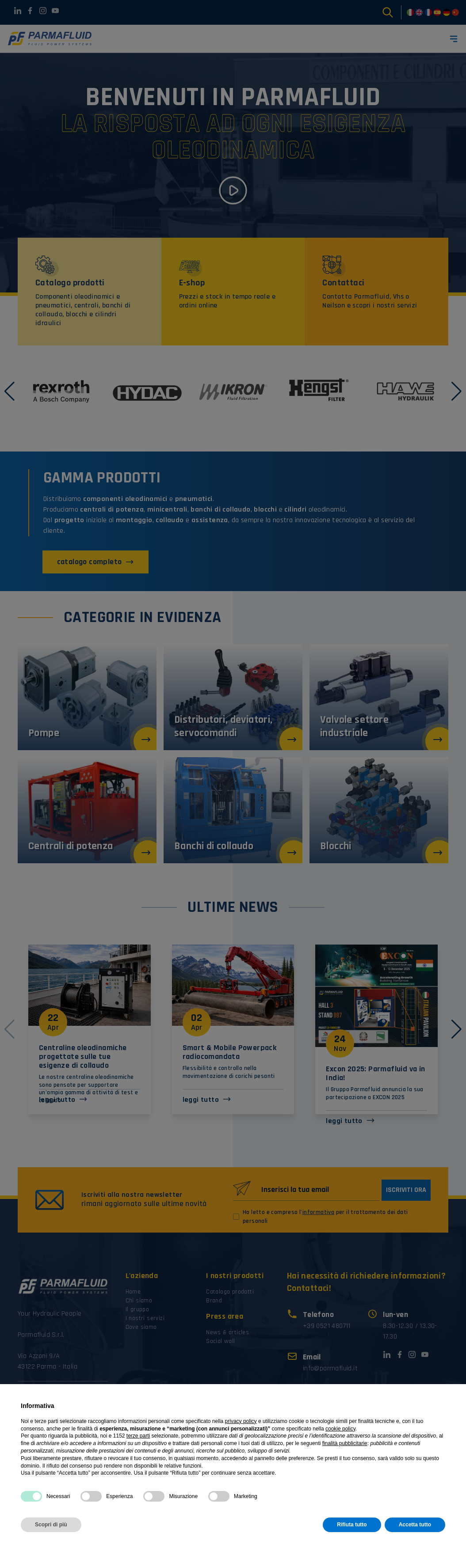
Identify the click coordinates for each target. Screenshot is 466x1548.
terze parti (138, 1436)
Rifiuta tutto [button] (352, 1524)
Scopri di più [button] (51, 1524)
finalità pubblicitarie (344, 1443)
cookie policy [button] (340, 1429)
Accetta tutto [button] (415, 1524)
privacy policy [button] (241, 1421)
